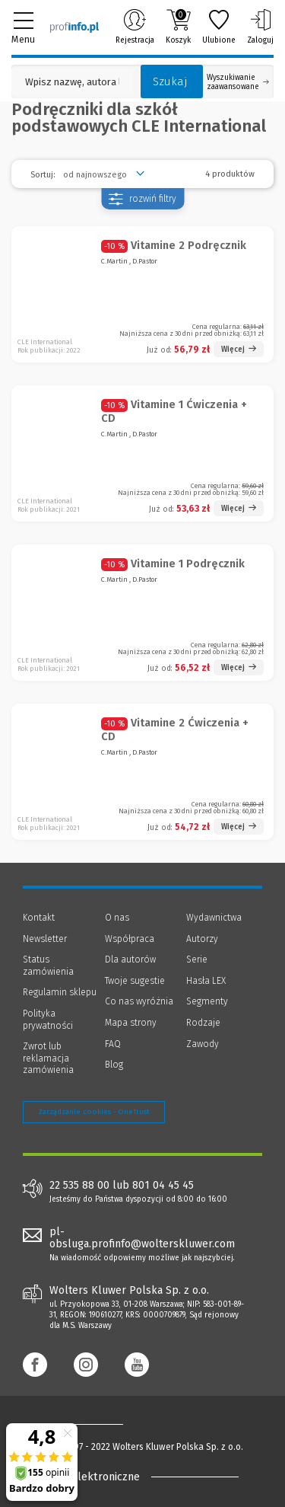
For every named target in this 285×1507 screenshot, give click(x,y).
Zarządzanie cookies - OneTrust (94, 1111)
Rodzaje (203, 1022)
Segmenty (207, 1001)
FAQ (113, 1044)
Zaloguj (260, 26)
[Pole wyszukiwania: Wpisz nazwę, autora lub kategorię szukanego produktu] (72, 82)
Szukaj (170, 81)
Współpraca (129, 939)
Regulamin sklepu (60, 992)
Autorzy (202, 939)
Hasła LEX (206, 980)
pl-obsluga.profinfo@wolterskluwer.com (142, 1238)
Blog (114, 1064)
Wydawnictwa (214, 917)
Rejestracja (135, 26)
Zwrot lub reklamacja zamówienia (48, 1058)
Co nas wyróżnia (139, 1001)
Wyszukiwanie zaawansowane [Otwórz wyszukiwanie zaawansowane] (238, 82)
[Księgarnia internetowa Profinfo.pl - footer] (84, 1424)
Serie (196, 959)
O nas (117, 917)
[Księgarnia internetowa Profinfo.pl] (74, 27)
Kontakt (39, 917)
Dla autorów (130, 959)
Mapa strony (131, 1022)
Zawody (202, 1044)
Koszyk (178, 26)
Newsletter (45, 939)
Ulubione (219, 26)
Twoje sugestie (135, 980)
